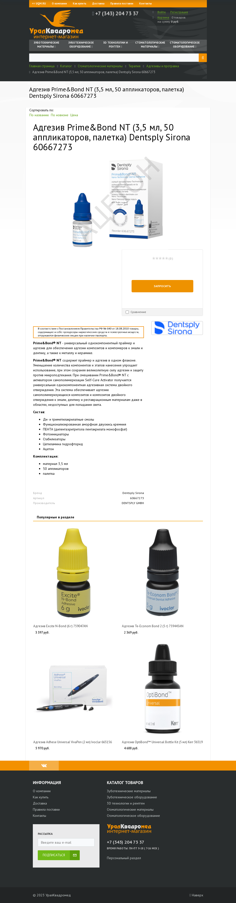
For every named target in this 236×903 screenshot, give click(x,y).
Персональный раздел (124, 858)
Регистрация (179, 12)
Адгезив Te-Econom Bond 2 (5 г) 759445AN (152, 626)
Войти (161, 12)
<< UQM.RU (39, 3)
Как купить (79, 3)
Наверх (196, 895)
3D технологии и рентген (126, 803)
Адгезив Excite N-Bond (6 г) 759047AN (60, 626)
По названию (39, 115)
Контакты (145, 3)
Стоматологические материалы (130, 809)
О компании (59, 3)
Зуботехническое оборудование (132, 797)
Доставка (98, 3)
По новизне (59, 115)
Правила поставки (121, 3)
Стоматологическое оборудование (133, 815)
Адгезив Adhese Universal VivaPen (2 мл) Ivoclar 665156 (72, 742)
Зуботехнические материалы (129, 791)
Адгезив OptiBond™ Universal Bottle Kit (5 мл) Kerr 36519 (162, 742)
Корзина (163, 17)
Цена (74, 115)
